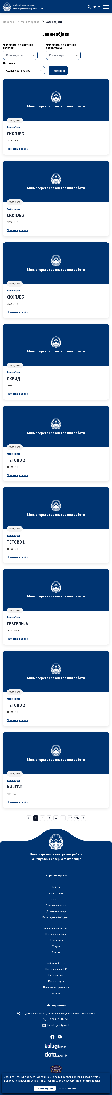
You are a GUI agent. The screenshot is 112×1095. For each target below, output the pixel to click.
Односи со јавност (56, 962)
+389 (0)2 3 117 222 (56, 1019)
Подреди (9, 63)
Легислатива (56, 940)
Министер (56, 899)
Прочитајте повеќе (88, 1080)
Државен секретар (56, 911)
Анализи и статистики (56, 928)
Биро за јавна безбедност (56, 917)
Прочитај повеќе (17, 148)
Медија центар (56, 975)
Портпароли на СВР (56, 969)
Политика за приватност (56, 987)
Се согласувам (44, 1088)
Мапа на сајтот (56, 981)
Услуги (56, 946)
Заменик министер (56, 905)
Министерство (30, 22)
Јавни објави (13, 127)
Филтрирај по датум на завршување (56, 46)
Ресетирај (58, 71)
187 (70, 818)
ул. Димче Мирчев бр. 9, (56, 1013)
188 (76, 818)
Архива (56, 993)
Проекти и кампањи (56, 934)
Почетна (8, 22)
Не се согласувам (68, 1088)
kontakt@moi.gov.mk (56, 1025)
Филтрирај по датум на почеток (18, 46)
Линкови (56, 952)
